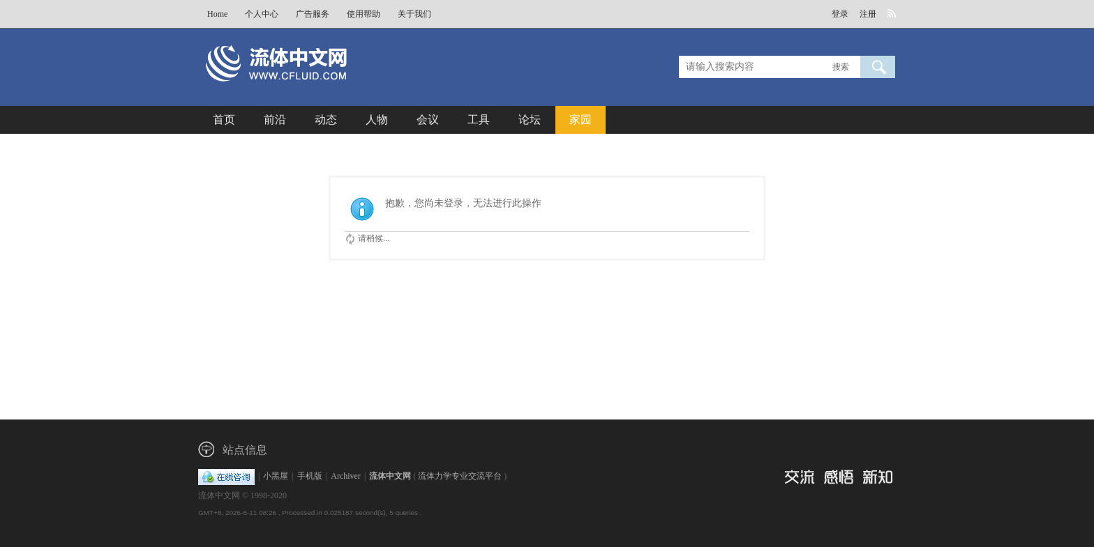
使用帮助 (363, 14)
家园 (580, 119)
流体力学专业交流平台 (460, 476)
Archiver (346, 476)
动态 (326, 119)
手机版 (309, 476)
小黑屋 (275, 476)
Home (217, 14)
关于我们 (414, 14)
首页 (224, 119)
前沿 (275, 119)
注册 (868, 14)
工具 (478, 119)
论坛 (529, 119)
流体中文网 (390, 476)
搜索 (840, 67)
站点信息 (245, 450)
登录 (840, 14)
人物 (377, 119)
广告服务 (312, 14)
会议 (428, 119)
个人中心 (261, 14)
